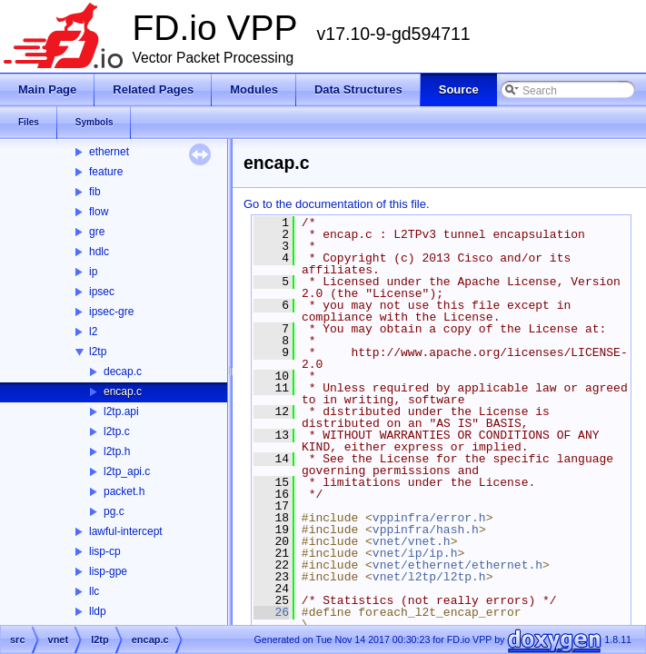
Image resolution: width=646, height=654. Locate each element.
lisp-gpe (108, 571)
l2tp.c (117, 431)
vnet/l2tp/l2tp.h (429, 577)
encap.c (123, 391)
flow (98, 211)
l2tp (97, 351)
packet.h (124, 491)
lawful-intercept (126, 531)
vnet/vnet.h (412, 541)
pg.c (114, 511)
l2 (93, 331)
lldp (97, 611)
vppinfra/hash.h (426, 529)
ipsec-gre (111, 311)
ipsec (101, 291)
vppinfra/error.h (429, 518)
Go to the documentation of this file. (336, 204)
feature (106, 171)
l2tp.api (121, 411)
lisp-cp (105, 551)
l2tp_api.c (127, 471)
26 (271, 612)
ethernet (109, 151)
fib (95, 191)
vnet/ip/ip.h (415, 553)
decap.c (123, 371)
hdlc (99, 251)
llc (94, 591)
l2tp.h (117, 451)
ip (93, 271)
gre (96, 231)
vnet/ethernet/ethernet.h (457, 565)
